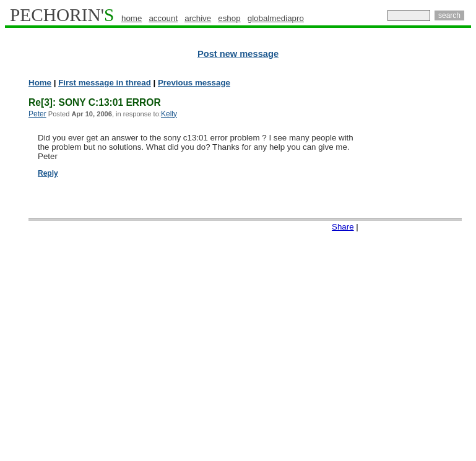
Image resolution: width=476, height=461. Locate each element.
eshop (229, 18)
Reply (48, 173)
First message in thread (104, 82)
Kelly (169, 114)
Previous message (194, 82)
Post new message (238, 54)
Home (39, 82)
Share (343, 226)
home (131, 18)
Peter (37, 114)
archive (197, 18)
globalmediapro (276, 18)
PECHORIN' (62, 15)
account (163, 18)
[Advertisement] (422, 266)
